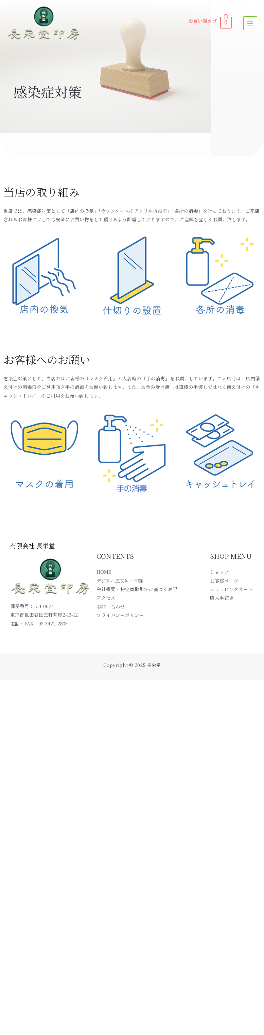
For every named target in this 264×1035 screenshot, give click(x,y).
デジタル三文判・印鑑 (120, 580)
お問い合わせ (110, 606)
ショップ (219, 571)
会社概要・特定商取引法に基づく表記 (136, 589)
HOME (103, 571)
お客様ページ (224, 580)
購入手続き (222, 597)
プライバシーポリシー (120, 614)
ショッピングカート (231, 589)
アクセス (106, 597)
